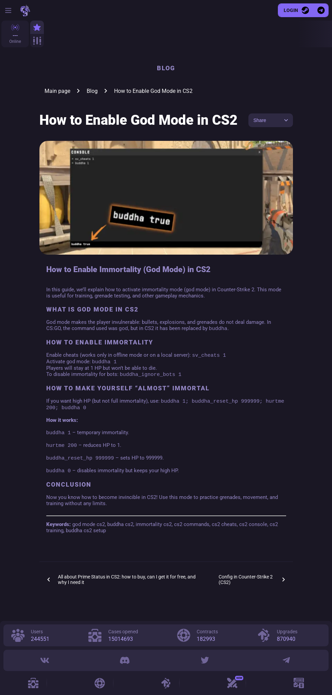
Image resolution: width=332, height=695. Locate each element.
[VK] (45, 660)
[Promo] (298, 683)
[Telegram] (286, 660)
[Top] (37, 27)
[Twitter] (205, 660)
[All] (37, 40)
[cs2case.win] (25, 10)
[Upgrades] (166, 683)
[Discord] (124, 660)
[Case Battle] (232, 683)
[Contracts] (99, 683)
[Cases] (33, 683)
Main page (57, 91)
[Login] (296, 10)
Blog (92, 91)
